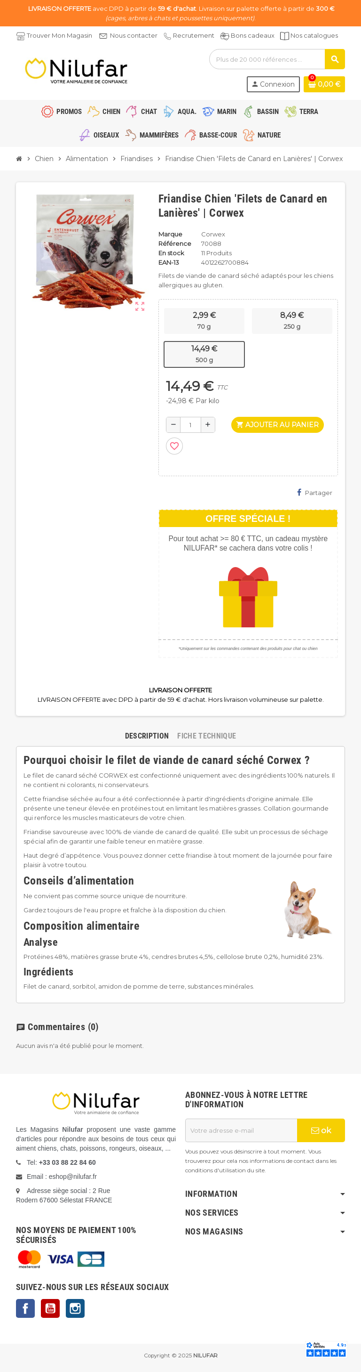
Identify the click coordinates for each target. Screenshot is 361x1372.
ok (321, 1130)
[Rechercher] (277, 59)
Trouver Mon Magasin (59, 35)
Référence (174, 243)
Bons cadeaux (253, 35)
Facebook (25, 1308)
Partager (314, 492)
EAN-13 (168, 262)
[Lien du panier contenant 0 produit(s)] (324, 84)
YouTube (50, 1308)
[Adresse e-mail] (241, 1130)
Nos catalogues (314, 35)
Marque (170, 234)
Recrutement (193, 35)
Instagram (75, 1308)
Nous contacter (133, 35)
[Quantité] (190, 424)
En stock (171, 253)
